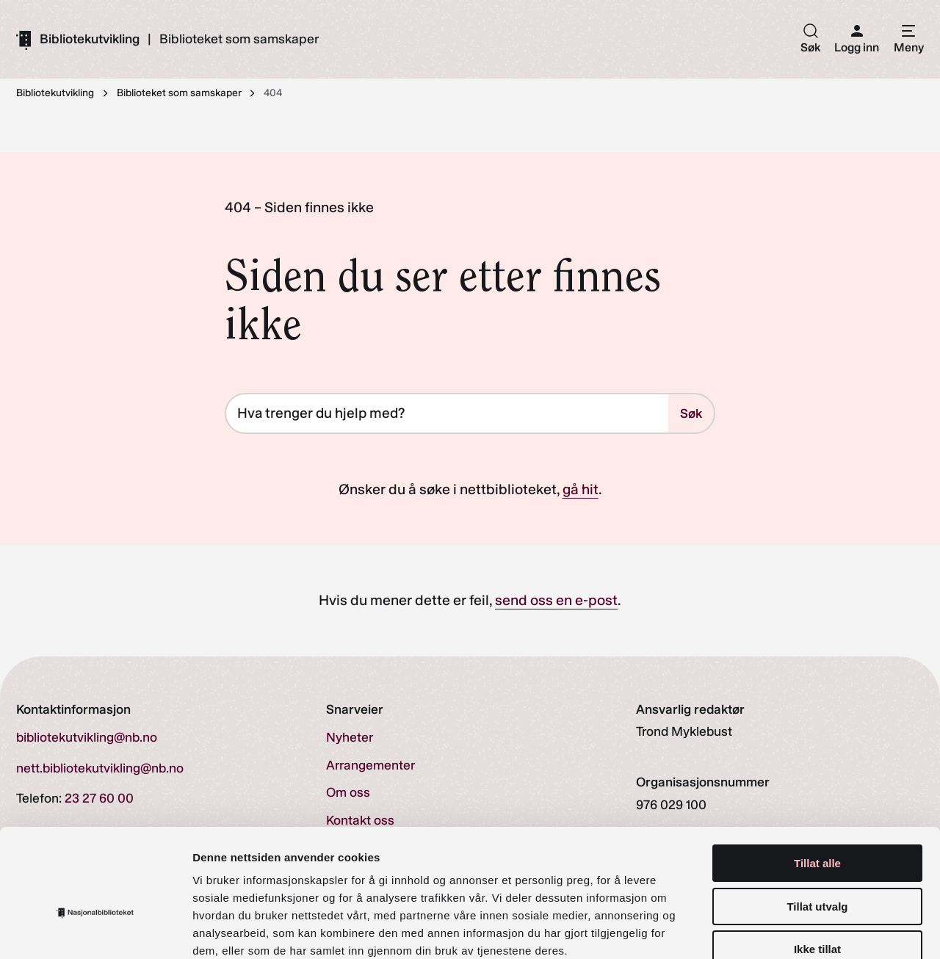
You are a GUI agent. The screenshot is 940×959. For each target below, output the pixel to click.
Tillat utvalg (817, 823)
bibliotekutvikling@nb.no (86, 737)
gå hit (581, 490)
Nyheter (349, 737)
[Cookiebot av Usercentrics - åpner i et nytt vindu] (95, 930)
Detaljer (782, 930)
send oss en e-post (556, 600)
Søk (691, 413)
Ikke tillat (817, 865)
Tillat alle (817, 779)
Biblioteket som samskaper (239, 39)
